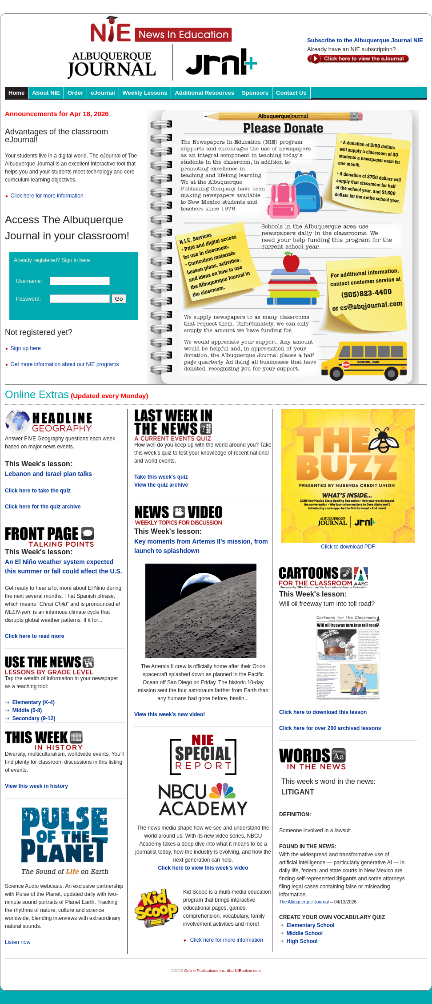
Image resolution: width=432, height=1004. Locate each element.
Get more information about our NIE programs (62, 364)
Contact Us (291, 92)
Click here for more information (44, 196)
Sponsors (255, 92)
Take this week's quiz (161, 477)
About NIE (46, 92)
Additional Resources (204, 92)
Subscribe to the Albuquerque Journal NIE (365, 40)
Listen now (17, 942)
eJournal (103, 92)
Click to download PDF (348, 544)
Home (16, 92)
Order (75, 92)
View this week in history (36, 786)
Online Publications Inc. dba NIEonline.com (222, 970)
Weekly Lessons (145, 92)
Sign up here (23, 348)
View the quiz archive (161, 485)
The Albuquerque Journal (304, 901)
